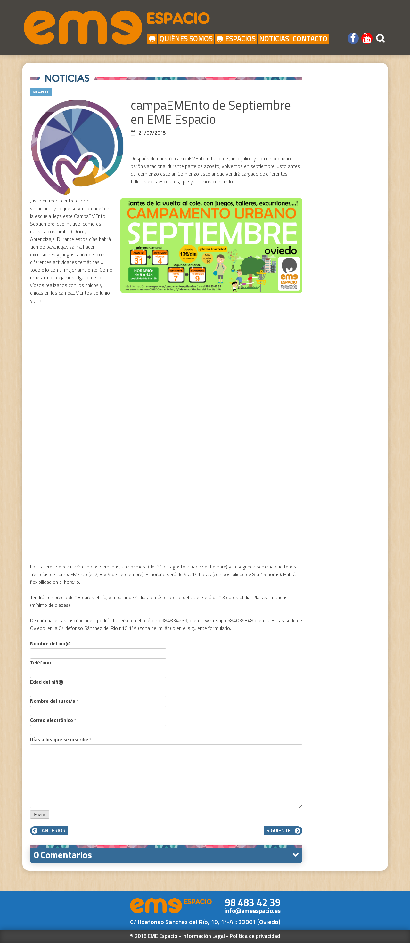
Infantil (41, 91)
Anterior (49, 830)
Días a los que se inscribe (60, 739)
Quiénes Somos (186, 39)
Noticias (274, 39)
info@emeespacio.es (253, 910)
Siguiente (283, 830)
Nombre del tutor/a (54, 701)
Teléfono (40, 662)
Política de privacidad (255, 936)
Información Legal (203, 936)
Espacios (236, 39)
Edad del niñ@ (46, 681)
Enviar (39, 814)
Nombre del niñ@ (50, 643)
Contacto (310, 39)
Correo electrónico (53, 720)
